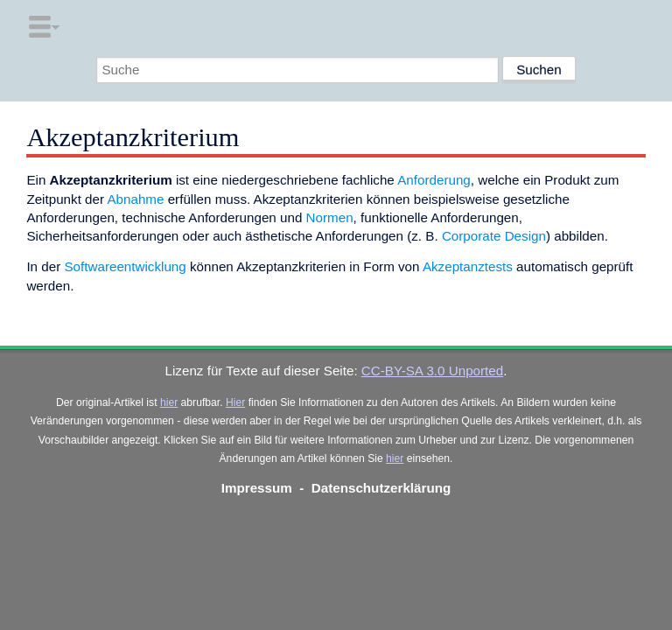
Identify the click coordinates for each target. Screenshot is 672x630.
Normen (330, 217)
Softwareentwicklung (125, 266)
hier (169, 402)
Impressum (256, 487)
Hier (235, 402)
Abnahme (135, 199)
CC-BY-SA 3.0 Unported (432, 370)
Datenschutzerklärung (382, 487)
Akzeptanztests (468, 266)
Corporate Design (494, 235)
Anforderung (434, 179)
